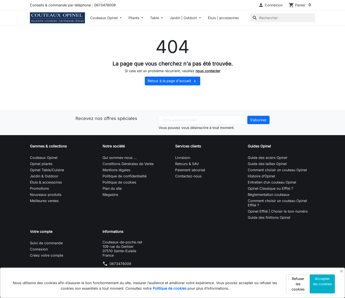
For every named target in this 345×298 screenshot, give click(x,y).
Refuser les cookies (298, 283)
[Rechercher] (282, 17)
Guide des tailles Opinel (267, 164)
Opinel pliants (41, 164)
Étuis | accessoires (223, 18)
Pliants (134, 18)
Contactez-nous (188, 176)
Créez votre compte (46, 255)
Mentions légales (116, 170)
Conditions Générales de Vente (128, 164)
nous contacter (208, 71)
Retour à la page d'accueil (172, 81)
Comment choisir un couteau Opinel (277, 170)
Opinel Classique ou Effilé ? (270, 188)
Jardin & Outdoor (44, 176)
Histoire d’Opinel (261, 176)
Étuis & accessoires (46, 182)
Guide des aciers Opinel (267, 157)
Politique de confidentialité (125, 176)
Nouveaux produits (45, 194)
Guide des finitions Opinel (269, 217)
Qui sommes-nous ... (120, 157)
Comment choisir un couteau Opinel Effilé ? (277, 203)
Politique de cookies (119, 182)
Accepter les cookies (322, 281)
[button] (270, 5)
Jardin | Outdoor (184, 18)
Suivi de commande (46, 243)
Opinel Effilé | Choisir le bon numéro (278, 211)
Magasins (110, 194)
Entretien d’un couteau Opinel (272, 182)
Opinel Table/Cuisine (47, 170)
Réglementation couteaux (269, 194)
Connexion (39, 249)
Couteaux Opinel (104, 18)
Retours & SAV (187, 164)
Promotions (39, 188)
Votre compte (41, 231)
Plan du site (112, 188)
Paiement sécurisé (190, 170)
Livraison (182, 157)
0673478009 (120, 263)
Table (155, 18)
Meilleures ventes (44, 201)
